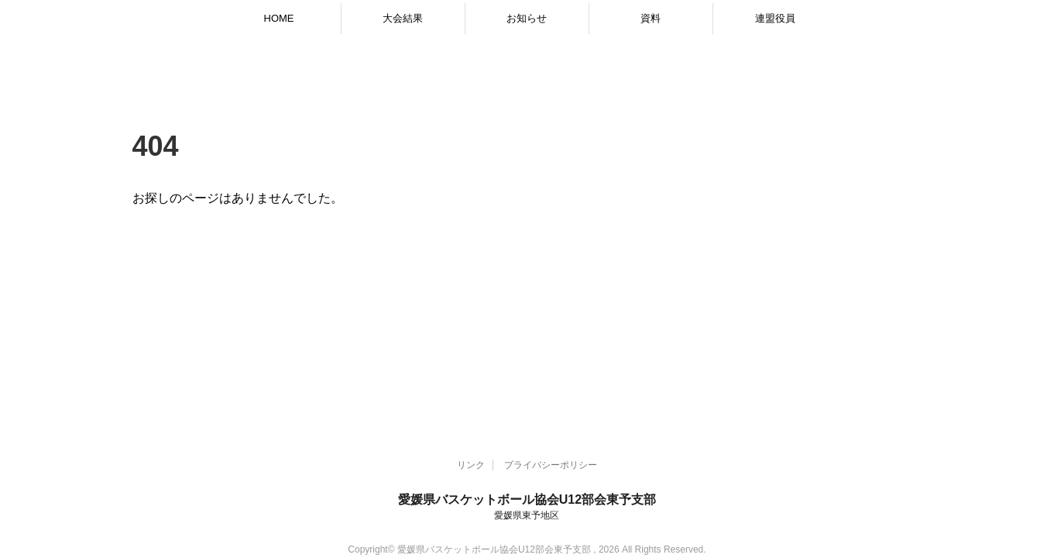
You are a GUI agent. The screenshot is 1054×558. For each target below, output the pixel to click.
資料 (650, 18)
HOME (279, 18)
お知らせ (526, 18)
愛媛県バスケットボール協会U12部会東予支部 (527, 499)
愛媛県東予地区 (526, 515)
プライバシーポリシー (550, 465)
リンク (471, 465)
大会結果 (403, 18)
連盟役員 (775, 18)
